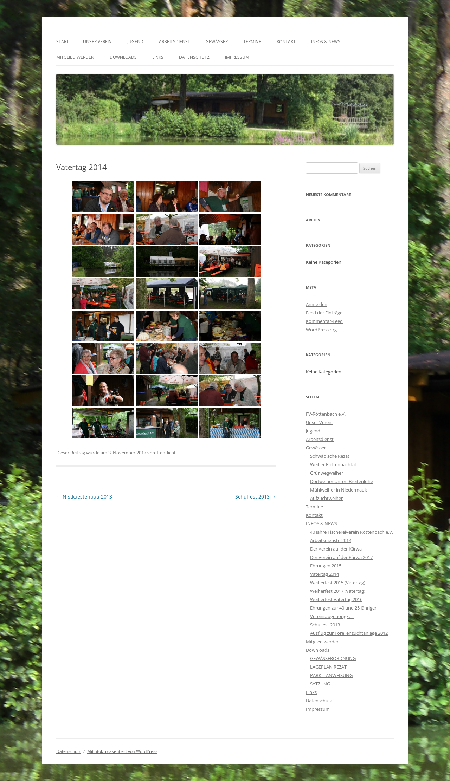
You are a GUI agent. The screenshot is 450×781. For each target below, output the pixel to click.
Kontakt (286, 42)
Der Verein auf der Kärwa (336, 549)
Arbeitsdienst (174, 42)
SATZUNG (320, 684)
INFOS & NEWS (325, 42)
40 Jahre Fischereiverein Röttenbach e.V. (351, 532)
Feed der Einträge (324, 313)
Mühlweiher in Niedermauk (338, 490)
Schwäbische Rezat (329, 456)
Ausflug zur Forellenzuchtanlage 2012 (349, 633)
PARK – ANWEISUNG (331, 675)
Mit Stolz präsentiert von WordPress (122, 751)
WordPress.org (321, 329)
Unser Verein (97, 42)
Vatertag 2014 (324, 574)
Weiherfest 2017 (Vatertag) (337, 591)
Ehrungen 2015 (325, 565)
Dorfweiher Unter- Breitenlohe (341, 481)
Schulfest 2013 (255, 496)
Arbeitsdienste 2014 (330, 540)
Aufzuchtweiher (326, 498)
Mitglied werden (75, 57)
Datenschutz (194, 57)
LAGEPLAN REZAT (328, 667)
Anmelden (316, 304)
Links (157, 57)
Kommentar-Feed (324, 321)
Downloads (123, 57)
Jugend (135, 42)
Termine (252, 42)
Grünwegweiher (326, 473)
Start (62, 42)
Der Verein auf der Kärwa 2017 (341, 557)
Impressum (237, 57)
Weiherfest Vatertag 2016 (336, 599)
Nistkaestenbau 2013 (84, 496)
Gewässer (217, 42)
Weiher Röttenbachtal (333, 464)
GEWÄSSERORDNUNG (333, 658)
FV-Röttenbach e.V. (326, 414)
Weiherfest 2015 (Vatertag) (337, 582)
